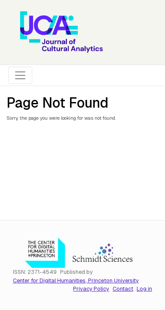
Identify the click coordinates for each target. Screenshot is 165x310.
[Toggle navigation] (20, 75)
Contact (123, 288)
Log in (144, 288)
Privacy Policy (91, 288)
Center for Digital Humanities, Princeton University (76, 280)
